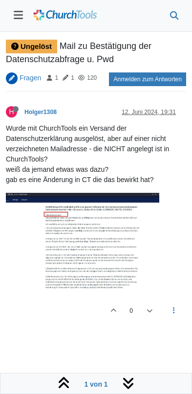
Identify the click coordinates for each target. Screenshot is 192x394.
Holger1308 (40, 112)
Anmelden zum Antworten (147, 79)
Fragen (30, 77)
